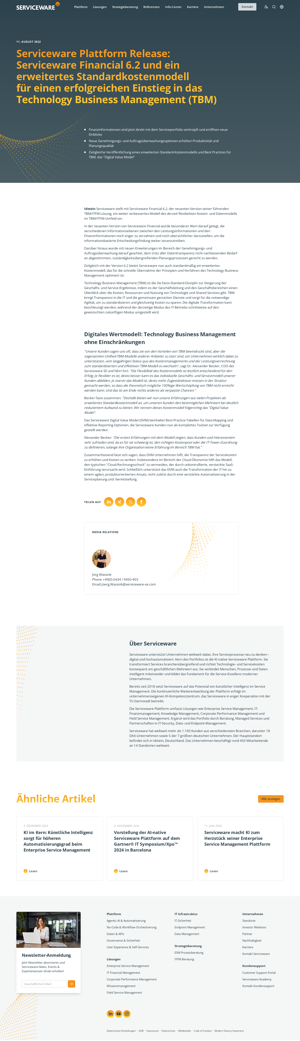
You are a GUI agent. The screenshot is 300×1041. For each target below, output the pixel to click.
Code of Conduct (203, 1030)
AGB (141, 1030)
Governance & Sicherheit (123, 940)
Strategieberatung (125, 7)
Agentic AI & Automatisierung (126, 920)
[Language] (282, 7)
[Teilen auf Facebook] (141, 502)
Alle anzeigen (270, 799)
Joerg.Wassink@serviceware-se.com (128, 584)
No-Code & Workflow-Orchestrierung (131, 927)
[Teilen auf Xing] (130, 502)
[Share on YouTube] (118, 1014)
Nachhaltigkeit (251, 940)
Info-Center (173, 7)
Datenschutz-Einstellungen (121, 1030)
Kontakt (247, 7)
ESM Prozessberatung (189, 952)
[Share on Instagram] (127, 1014)
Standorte (248, 920)
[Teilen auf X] (119, 502)
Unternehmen (214, 7)
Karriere (193, 7)
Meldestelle (184, 1030)
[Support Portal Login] (266, 7)
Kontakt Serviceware (256, 954)
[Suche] (274, 7)
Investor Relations (254, 927)
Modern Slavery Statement (229, 1030)
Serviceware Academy (257, 979)
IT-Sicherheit (183, 920)
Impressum (152, 1030)
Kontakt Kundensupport (258, 986)
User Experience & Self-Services (128, 947)
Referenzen (151, 7)
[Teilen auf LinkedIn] (108, 502)
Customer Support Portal (259, 973)
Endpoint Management (190, 927)
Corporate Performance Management (132, 979)
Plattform (80, 7)
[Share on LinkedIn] (110, 1014)
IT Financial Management (123, 973)
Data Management (187, 934)
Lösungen (100, 7)
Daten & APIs (115, 934)
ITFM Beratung (184, 959)
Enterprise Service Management (128, 966)
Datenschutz (168, 1030)
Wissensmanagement (121, 986)
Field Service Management (124, 992)
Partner (247, 934)
